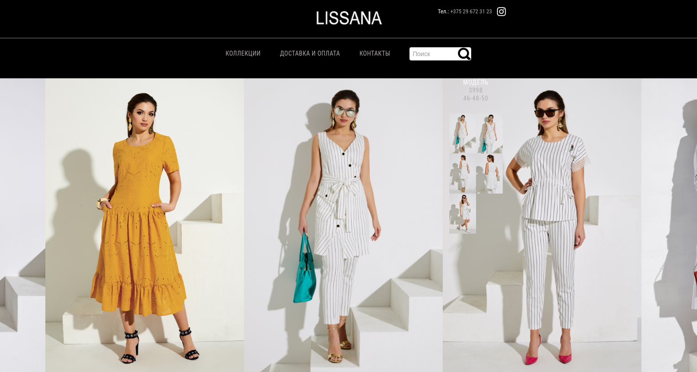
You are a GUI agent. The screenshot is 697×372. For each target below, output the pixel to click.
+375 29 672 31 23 (471, 11)
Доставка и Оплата (310, 53)
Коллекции (243, 53)
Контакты (375, 53)
